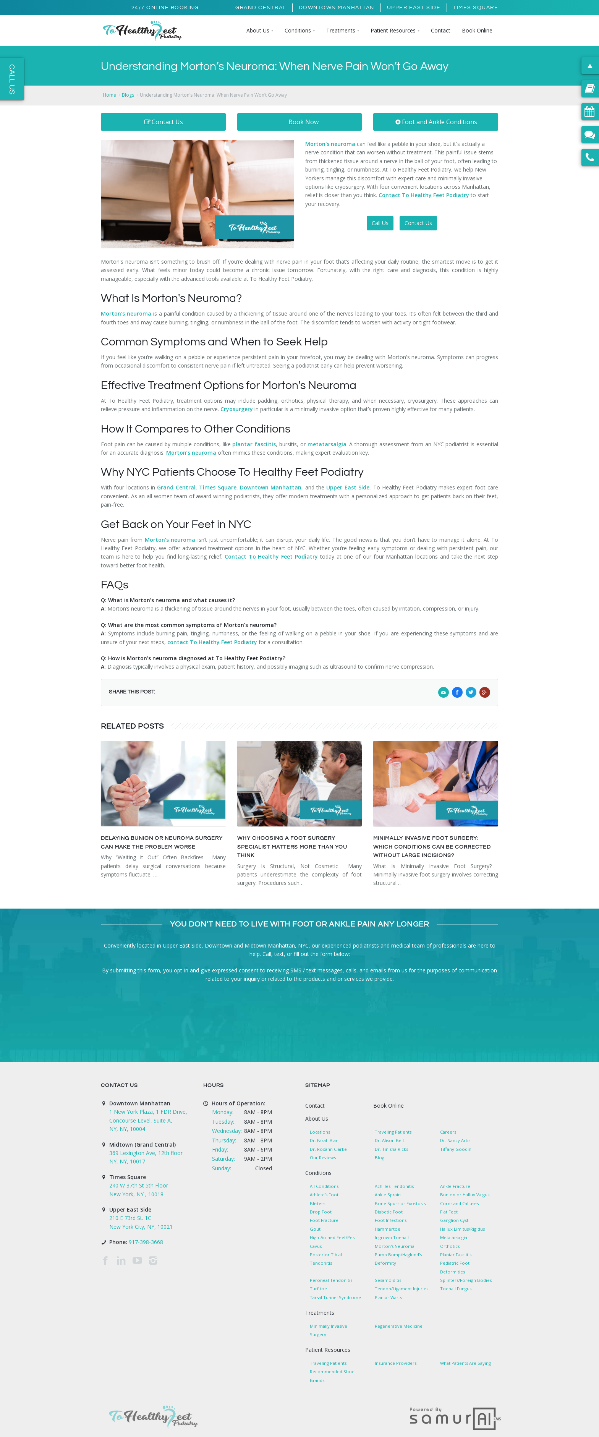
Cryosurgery (236, 409)
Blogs (128, 95)
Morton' (316, 143)
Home (109, 95)
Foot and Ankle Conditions (436, 122)
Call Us (380, 223)
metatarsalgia (327, 444)
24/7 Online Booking (165, 7)
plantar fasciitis (254, 444)
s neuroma (341, 143)
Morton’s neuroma (191, 452)
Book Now (303, 122)
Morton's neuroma (126, 313)
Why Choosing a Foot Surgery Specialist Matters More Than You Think (292, 847)
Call (266, 953)
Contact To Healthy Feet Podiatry (424, 195)
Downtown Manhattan (336, 7)
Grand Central (260, 7)
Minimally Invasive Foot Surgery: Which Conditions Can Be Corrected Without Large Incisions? (432, 847)
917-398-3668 (146, 1242)
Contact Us (163, 122)
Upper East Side (414, 7)
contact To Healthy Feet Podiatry (212, 642)
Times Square (475, 7)
